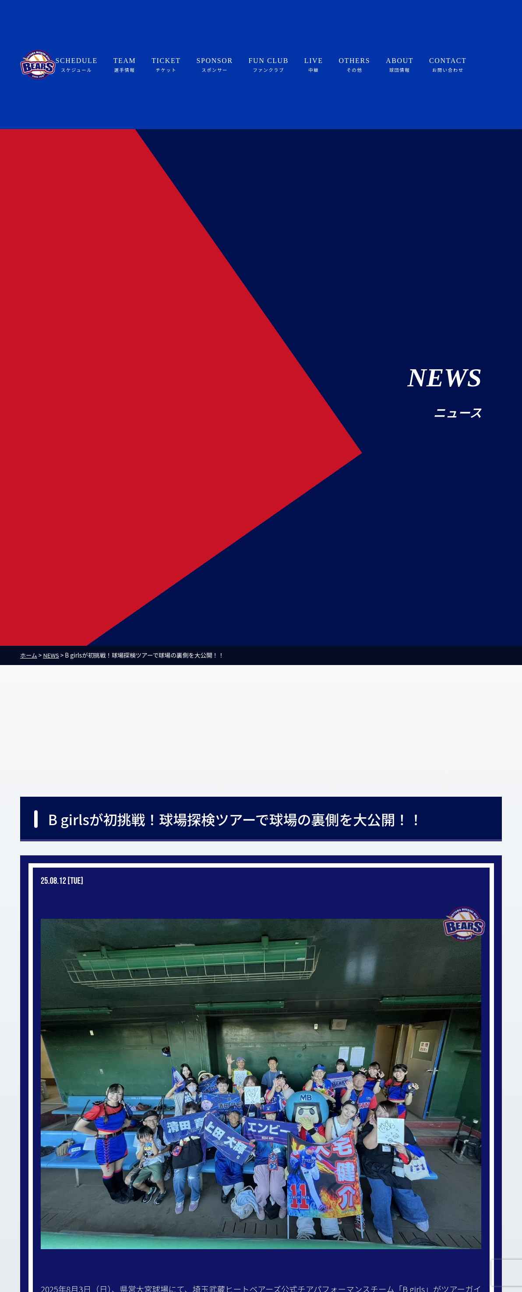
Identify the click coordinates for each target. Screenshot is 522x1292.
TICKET (166, 65)
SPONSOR (214, 65)
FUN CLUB (269, 65)
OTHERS (354, 65)
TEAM (124, 65)
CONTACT (447, 65)
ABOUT (399, 65)
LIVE (313, 65)
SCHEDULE (77, 65)
